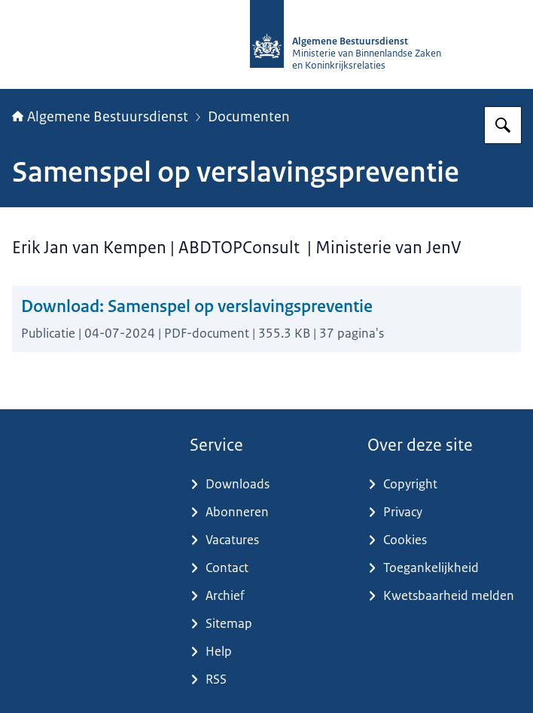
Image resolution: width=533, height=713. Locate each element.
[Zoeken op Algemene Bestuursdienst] (503, 125)
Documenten (249, 117)
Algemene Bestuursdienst (100, 117)
